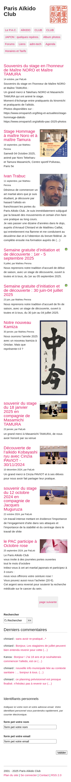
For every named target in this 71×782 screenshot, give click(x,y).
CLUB (38, 30)
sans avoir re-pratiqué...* (31, 638)
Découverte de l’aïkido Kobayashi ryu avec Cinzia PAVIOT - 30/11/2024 (20, 456)
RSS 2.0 (56, 775)
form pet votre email (17, 736)
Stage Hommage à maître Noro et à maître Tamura (20, 135)
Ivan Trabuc (15, 176)
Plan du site (11, 775)
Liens (22, 44)
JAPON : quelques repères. (22, 37)
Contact (44, 775)
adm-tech (35, 44)
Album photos (51, 37)
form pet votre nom (16, 721)
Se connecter (29, 775)
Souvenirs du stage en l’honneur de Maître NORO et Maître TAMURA (34, 70)
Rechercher (11, 614)
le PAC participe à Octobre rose (20, 543)
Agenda (50, 44)
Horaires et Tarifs (15, 51)
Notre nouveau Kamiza (17, 324)
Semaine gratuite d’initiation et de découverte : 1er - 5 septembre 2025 (32, 254)
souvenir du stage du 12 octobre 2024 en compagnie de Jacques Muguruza (20, 499)
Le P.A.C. (11, 30)
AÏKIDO (25, 30)
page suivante (48, 602)
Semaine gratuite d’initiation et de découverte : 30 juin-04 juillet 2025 (33, 290)
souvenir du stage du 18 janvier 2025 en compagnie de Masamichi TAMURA (20, 414)
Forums (9, 44)
